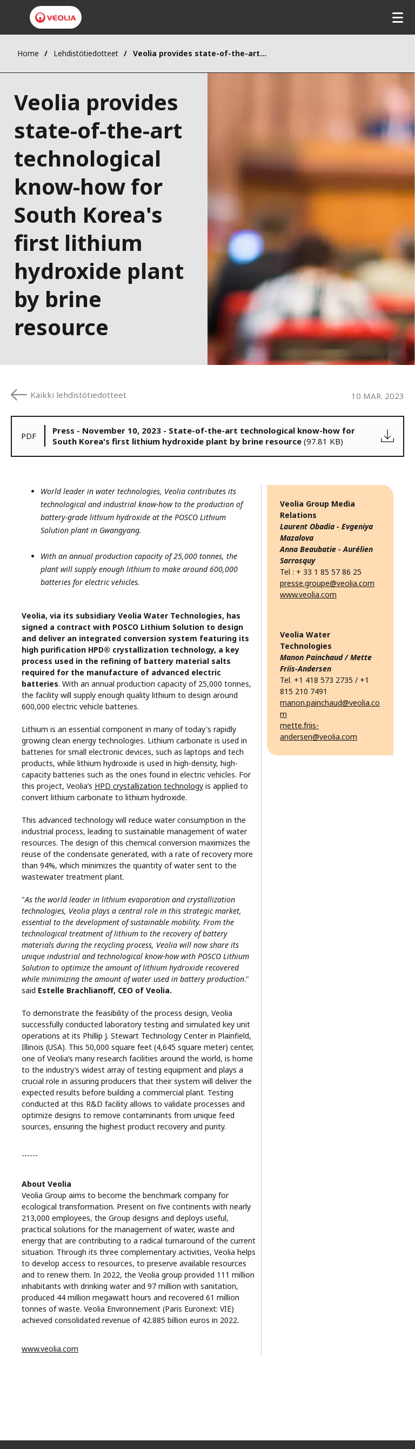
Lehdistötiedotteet (85, 53)
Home (28, 53)
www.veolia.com (50, 1349)
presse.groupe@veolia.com (327, 583)
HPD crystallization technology (149, 786)
